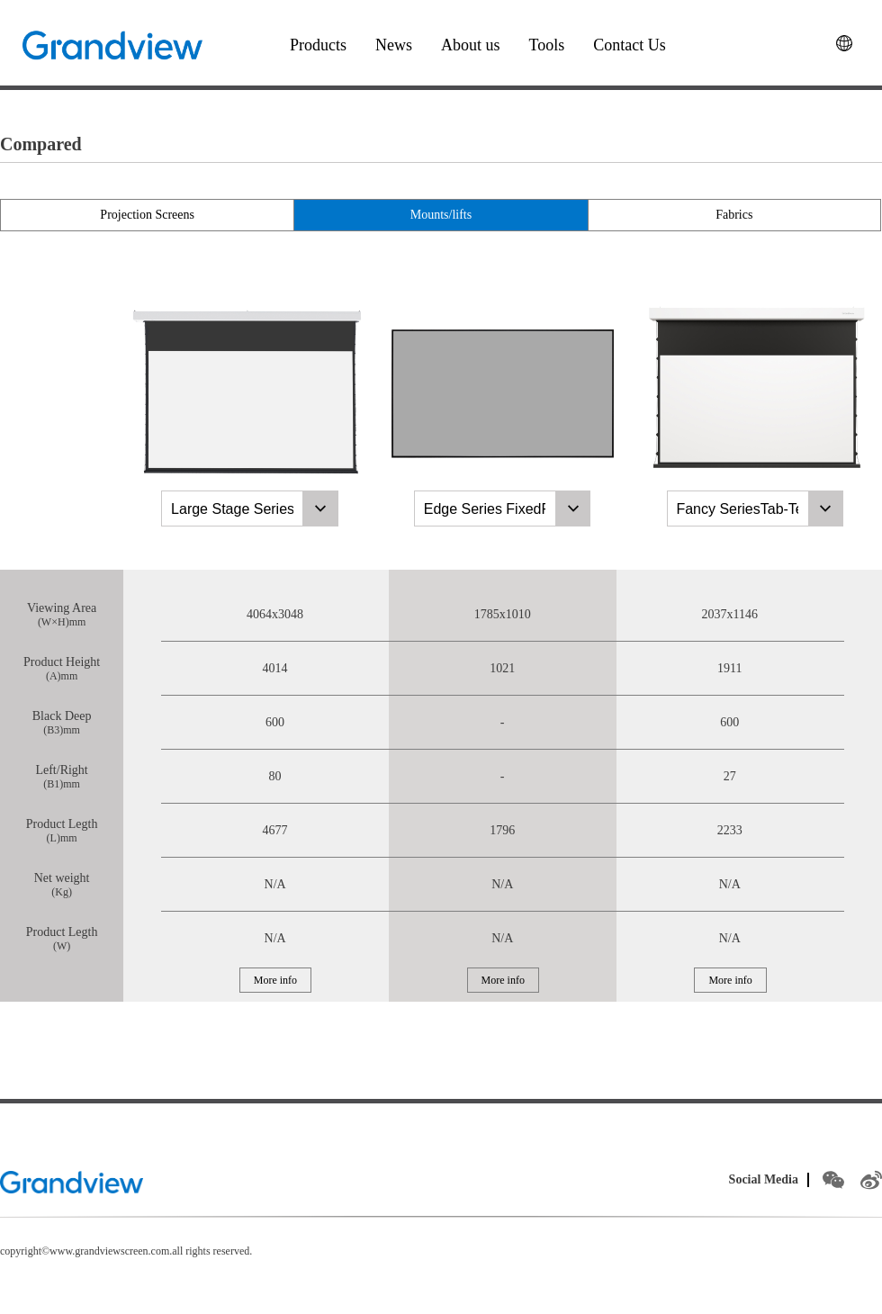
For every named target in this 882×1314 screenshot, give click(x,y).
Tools (547, 45)
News (393, 45)
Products (318, 45)
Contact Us (629, 45)
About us (470, 45)
